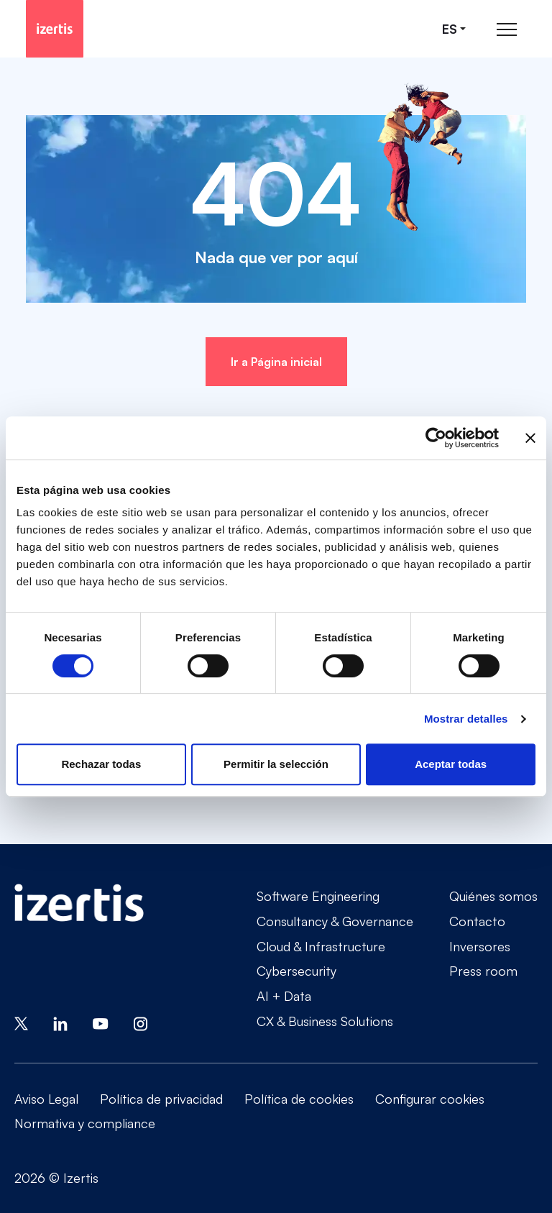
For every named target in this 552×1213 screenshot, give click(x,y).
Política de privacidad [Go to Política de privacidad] (161, 1099)
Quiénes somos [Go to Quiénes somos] (493, 896)
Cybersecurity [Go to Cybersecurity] (296, 971)
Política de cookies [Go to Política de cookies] (299, 1099)
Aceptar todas (451, 764)
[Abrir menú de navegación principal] (506, 29)
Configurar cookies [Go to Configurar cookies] (429, 1099)
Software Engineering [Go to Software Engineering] (318, 896)
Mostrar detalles (466, 719)
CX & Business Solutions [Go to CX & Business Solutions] (325, 1021)
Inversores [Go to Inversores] (479, 946)
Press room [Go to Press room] (483, 971)
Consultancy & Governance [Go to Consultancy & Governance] (335, 921)
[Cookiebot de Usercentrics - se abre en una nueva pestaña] (436, 438)
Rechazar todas (101, 764)
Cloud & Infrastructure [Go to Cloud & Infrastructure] (321, 946)
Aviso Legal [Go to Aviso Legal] (46, 1099)
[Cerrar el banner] (530, 438)
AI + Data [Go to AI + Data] (284, 996)
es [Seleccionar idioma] (449, 29)
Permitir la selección (276, 764)
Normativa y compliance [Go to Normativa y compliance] (84, 1123)
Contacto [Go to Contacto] (477, 921)
